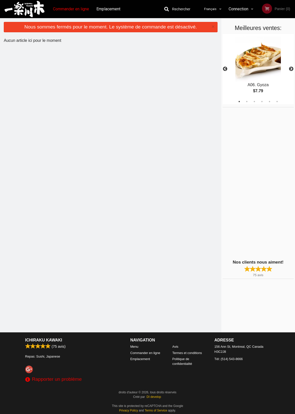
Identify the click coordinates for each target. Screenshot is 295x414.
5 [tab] (269, 101)
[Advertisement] (254, 183)
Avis (175, 346)
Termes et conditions (187, 353)
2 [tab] (246, 101)
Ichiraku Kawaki (43, 340)
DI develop (154, 397)
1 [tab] (239, 101)
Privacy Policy (128, 410)
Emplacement (108, 9)
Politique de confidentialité (182, 361)
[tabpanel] (258, 69)
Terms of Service (156, 410)
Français (210, 9)
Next (291, 69)
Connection (238, 9)
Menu (134, 346)
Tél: (228, 359)
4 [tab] (261, 101)
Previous (225, 69)
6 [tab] (277, 101)
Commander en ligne (71, 9)
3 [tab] (254, 101)
